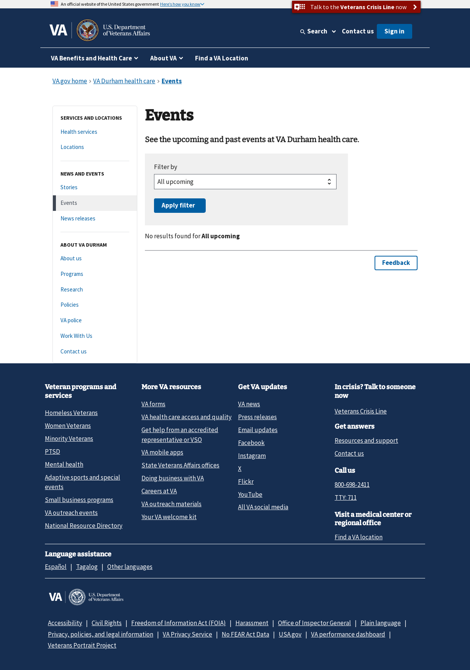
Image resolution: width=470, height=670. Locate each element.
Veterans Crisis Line (361, 411)
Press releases (257, 417)
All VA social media (263, 507)
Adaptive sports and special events (82, 482)
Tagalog (87, 566)
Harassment (251, 623)
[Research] (95, 290)
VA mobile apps (162, 452)
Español (56, 566)
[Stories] (95, 187)
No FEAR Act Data (245, 634)
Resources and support (366, 440)
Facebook (251, 443)
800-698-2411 (352, 484)
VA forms (153, 404)
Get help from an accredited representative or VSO (179, 434)
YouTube (250, 494)
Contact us (358, 31)
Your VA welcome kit (169, 517)
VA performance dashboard (348, 634)
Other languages (129, 566)
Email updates (258, 430)
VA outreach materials (171, 504)
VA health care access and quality (186, 417)
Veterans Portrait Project (82, 645)
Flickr (246, 481)
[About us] (95, 258)
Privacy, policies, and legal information (100, 634)
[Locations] (95, 147)
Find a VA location (359, 537)
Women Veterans (68, 425)
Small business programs (79, 500)
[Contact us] (95, 352)
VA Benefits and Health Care (91, 58)
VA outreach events (71, 512)
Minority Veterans (69, 438)
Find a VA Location (221, 58)
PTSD (52, 451)
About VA (163, 58)
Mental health (64, 464)
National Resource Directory (83, 525)
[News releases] (95, 219)
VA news (249, 404)
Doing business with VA (172, 478)
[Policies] (95, 305)
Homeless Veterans (71, 413)
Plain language (380, 623)
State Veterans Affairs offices (180, 465)
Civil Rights (107, 623)
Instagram (252, 455)
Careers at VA (159, 491)
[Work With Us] (95, 336)
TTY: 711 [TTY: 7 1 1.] (346, 497)
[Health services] (95, 132)
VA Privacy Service (187, 634)
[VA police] (95, 320)
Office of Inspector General (314, 623)
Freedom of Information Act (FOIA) (178, 623)
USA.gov (290, 634)
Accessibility (65, 623)
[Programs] (95, 274)
